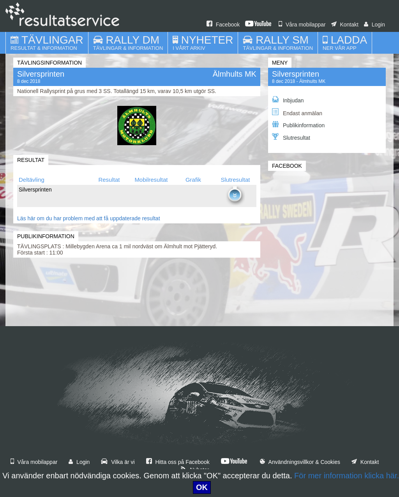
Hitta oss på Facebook (178, 462)
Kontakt (344, 24)
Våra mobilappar (302, 24)
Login (374, 24)
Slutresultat (291, 137)
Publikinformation (298, 124)
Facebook (223, 24)
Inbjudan (288, 100)
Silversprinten (295, 74)
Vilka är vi (117, 462)
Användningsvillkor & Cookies (300, 462)
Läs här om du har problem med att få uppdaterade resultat (88, 218)
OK (202, 487)
